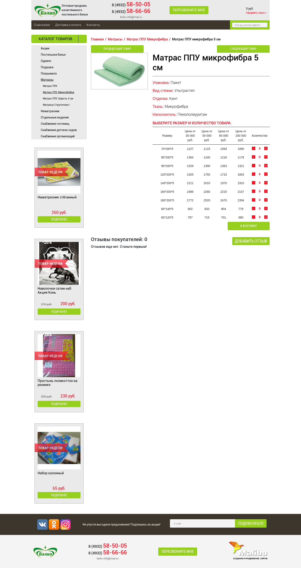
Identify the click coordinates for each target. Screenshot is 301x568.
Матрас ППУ (50, 86)
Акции (45, 48)
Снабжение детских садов (59, 130)
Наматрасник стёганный (57, 197)
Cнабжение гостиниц (55, 123)
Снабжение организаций (58, 136)
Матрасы (47, 79)
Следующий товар (247, 49)
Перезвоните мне (188, 10)
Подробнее (59, 219)
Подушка (47, 67)
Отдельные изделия (55, 117)
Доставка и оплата (68, 25)
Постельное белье (53, 54)
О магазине (42, 25)
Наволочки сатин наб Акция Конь (54, 290)
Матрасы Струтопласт (56, 104)
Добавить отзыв (251, 241)
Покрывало (49, 73)
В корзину (252, 227)
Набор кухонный (51, 473)
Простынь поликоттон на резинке (57, 383)
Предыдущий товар (113, 49)
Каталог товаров (55, 39)
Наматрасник (50, 111)
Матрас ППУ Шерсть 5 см (58, 98)
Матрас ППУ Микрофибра (58, 92)
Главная (97, 39)
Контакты (93, 25)
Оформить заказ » (256, 12)
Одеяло (46, 61)
